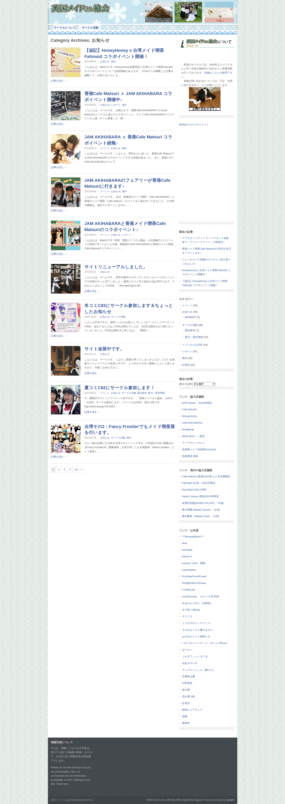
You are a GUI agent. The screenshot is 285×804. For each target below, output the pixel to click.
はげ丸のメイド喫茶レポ (196, 636)
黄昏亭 (186, 723)
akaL (185, 543)
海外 (113, 61)
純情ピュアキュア (192, 709)
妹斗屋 (186, 689)
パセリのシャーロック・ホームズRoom (204, 643)
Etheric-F (187, 556)
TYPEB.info (188, 589)
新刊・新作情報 (156, 393)
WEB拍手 (190, 317)
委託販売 (142, 393)
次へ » (78, 469)
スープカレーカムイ (193, 442)
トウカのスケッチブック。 (197, 623)
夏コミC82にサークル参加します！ (119, 387)
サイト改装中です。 (104, 348)
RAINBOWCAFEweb (194, 583)
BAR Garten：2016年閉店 (197, 402)
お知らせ (105, 61)
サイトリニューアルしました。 (116, 266)
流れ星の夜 (188, 696)
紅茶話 (186, 364)
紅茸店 (186, 703)
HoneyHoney (189, 416)
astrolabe (187, 549)
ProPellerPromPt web (194, 576)
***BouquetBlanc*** (193, 536)
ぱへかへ (187, 649)
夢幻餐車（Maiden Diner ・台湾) (200, 516)
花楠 (184, 716)
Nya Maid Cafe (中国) (194, 489)
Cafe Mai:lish (189, 409)
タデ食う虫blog (191, 609)
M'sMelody (188, 429)
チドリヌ (187, 616)
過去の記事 (185, 383)
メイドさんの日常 (192, 344)
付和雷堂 (187, 683)
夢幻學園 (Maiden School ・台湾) (201, 509)
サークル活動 (90, 27)
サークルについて (65, 27)
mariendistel (189, 569)
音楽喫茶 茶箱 (190, 456)
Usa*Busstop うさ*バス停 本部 (200, 596)
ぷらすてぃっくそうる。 (196, 656)
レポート (116, 105)
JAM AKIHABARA (192, 422)
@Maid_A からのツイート (194, 124)
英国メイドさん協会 (60, 800)
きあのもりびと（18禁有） (197, 603)
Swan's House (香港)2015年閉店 (200, 496)
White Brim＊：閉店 (193, 436)
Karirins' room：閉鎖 (194, 563)
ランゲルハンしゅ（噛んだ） (198, 669)
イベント (105, 148)
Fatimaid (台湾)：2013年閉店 (198, 482)
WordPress (88, 800)
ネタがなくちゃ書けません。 (198, 629)
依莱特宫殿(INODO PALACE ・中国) (203, 503)
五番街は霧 (188, 676)
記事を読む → (59, 80)
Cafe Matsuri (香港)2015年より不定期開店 (206, 476)
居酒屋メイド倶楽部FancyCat (199, 449)
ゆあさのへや (189, 663)
